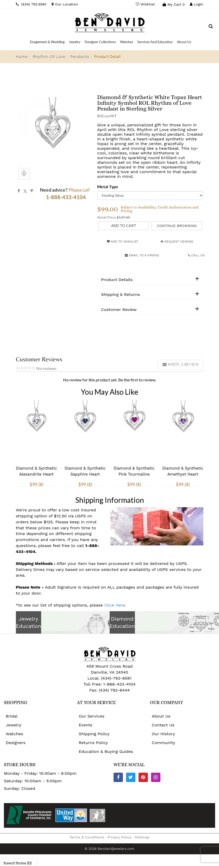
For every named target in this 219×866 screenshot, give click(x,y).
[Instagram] (155, 777)
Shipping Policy (94, 733)
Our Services (91, 716)
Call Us (196, 255)
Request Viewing (176, 241)
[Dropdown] (47, 42)
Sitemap (142, 837)
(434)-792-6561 (115, 678)
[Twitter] (130, 777)
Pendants (79, 56)
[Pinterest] (143, 777)
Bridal (11, 716)
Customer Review (119, 309)
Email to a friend (142, 255)
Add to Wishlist (122, 241)
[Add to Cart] (123, 225)
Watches (14, 733)
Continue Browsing (176, 226)
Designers (16, 742)
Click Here (114, 605)
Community (163, 742)
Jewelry (13, 724)
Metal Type (107, 186)
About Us (161, 716)
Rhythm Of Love (49, 56)
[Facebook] (118, 777)
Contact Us (163, 724)
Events (85, 724)
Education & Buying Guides (106, 751)
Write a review (180, 364)
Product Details (117, 279)
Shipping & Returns (120, 294)
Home (22, 56)
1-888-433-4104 (119, 684)
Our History (163, 733)
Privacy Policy (120, 837)
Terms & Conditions (87, 837)
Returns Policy (93, 742)
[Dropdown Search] (210, 27)
